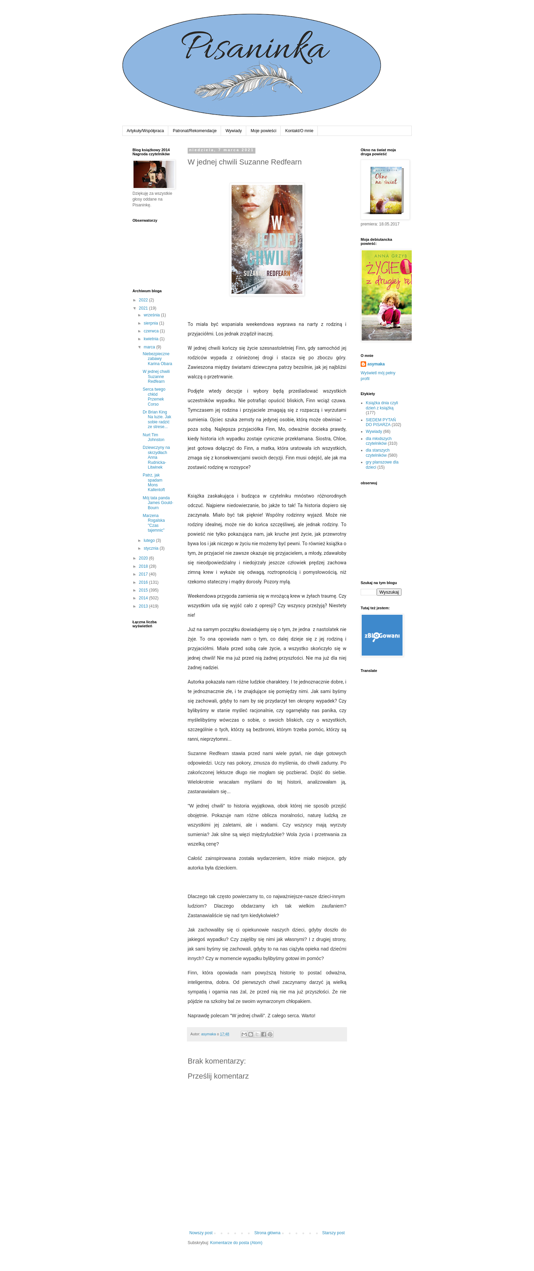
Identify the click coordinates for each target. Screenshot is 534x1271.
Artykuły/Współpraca (145, 130)
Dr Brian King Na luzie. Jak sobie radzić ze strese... (157, 419)
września (152, 315)
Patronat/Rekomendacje (195, 130)
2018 (144, 566)
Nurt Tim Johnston (153, 437)
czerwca (152, 331)
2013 (144, 606)
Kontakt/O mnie (299, 130)
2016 (144, 582)
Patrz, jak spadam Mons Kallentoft (154, 482)
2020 (144, 558)
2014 (144, 598)
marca (150, 347)
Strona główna (267, 1232)
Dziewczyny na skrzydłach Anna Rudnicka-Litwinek (156, 457)
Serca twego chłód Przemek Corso (154, 396)
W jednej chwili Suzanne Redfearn (156, 376)
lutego (150, 540)
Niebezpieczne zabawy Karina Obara (157, 358)
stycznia (152, 548)
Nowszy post (201, 1232)
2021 (144, 308)
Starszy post (333, 1232)
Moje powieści (263, 130)
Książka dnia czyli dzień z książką (382, 405)
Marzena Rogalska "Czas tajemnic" (154, 523)
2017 (144, 574)
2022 (144, 300)
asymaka (376, 364)
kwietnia (152, 338)
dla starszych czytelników (378, 452)
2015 (144, 590)
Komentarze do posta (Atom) (236, 1242)
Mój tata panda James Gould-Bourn (158, 503)
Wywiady (233, 130)
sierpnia (151, 323)
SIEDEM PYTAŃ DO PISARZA (381, 422)
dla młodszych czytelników (379, 441)
